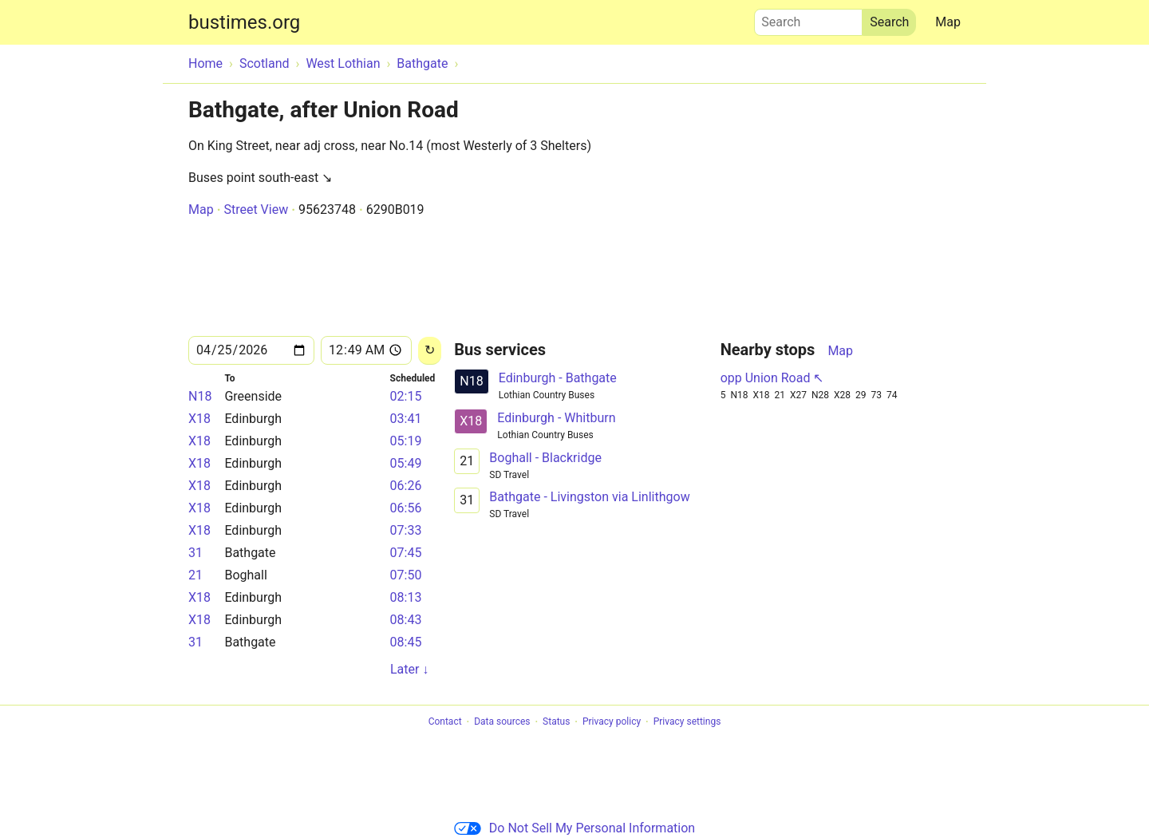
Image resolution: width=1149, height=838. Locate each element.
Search (808, 18)
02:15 (406, 396)
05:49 (406, 463)
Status (556, 722)
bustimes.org (244, 22)
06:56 (406, 508)
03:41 (406, 418)
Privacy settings (687, 722)
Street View (255, 209)
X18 (199, 418)
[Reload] (429, 351)
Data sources (502, 722)
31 (195, 552)
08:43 (406, 619)
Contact (445, 722)
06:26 (406, 485)
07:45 (406, 552)
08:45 (406, 642)
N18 (199, 396)
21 (195, 575)
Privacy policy (611, 722)
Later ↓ (409, 669)
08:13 (406, 597)
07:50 (406, 575)
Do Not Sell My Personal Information (574, 828)
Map (948, 22)
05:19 (406, 441)
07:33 (406, 530)
